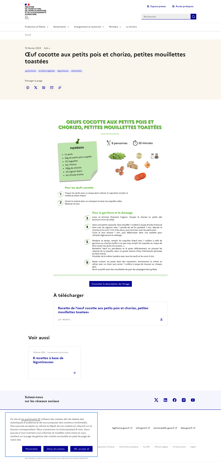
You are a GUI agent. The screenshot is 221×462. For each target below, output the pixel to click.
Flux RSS (146, 447)
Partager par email (52, 87)
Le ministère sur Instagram (183, 400)
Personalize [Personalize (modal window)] (32, 449)
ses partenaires (29, 419)
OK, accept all (81, 449)
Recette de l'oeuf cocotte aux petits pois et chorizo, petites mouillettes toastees (103, 310)
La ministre (131, 26)
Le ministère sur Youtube (192, 400)
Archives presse (179, 447)
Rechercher (193, 16)
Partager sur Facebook (28, 87)
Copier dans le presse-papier (60, 87)
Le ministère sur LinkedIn (165, 400)
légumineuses (63, 71)
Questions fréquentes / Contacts (101, 447)
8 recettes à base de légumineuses (48, 360)
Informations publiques (128, 447)
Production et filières (35, 26)
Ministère (113, 26)
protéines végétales (47, 71)
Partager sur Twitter (36, 87)
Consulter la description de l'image (112, 284)
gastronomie (30, 71)
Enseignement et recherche (87, 26)
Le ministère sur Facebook (174, 400)
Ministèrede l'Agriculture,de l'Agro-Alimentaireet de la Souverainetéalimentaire (35, 11)
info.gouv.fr (141, 428)
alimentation (76, 71)
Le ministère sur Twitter (156, 400)
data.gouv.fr (187, 428)
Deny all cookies (56, 449)
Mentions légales (161, 447)
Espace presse (158, 6)
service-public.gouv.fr (164, 428)
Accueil (28, 34)
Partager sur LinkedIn (44, 87)
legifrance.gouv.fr (121, 428)
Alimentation (59, 26)
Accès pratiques (184, 6)
